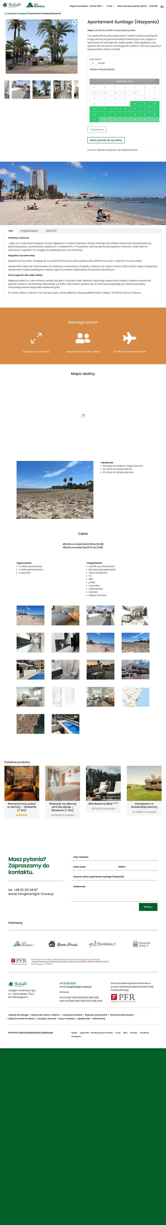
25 (105, 114)
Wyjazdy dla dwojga (18, 1015)
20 (125, 109)
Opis (10, 230)
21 (135, 109)
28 (135, 114)
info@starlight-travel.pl (79, 986)
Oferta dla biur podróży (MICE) (132, 6)
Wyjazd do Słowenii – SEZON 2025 (85, 6)
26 (115, 114)
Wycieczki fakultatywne (121, 1015)
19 (115, 109)
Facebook (144, 1033)
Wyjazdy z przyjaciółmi (96, 1015)
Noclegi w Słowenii (47, 1019)
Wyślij (148, 907)
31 (94, 119)
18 (105, 109)
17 (94, 109)
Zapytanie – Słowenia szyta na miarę (96, 1033)
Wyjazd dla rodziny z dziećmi (45, 1015)
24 (94, 114)
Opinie (74, 1033)
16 (154, 103)
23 (154, 109)
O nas (109, 6)
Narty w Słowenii (67, 1019)
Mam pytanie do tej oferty (106, 140)
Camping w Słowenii (72, 1015)
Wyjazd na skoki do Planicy (21, 1019)
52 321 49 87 (69, 983)
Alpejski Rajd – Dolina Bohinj (91, 1019)
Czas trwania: (96, 59)
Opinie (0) (51, 230)
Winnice (133, 150)
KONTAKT (153, 6)
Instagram (76, 1037)
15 (144, 103)
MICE (125, 1033)
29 (144, 114)
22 (144, 109)
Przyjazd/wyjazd (29, 230)
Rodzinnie (125, 150)
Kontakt (133, 1033)
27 (125, 114)
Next (75, 89)
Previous (8, 89)
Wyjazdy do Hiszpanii (18, 13)
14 (135, 103)
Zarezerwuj (96, 129)
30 (154, 114)
